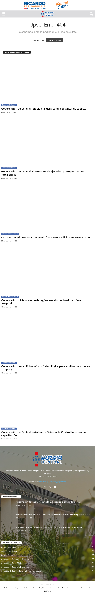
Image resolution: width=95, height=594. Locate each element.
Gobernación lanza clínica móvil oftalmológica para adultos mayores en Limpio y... (45, 368)
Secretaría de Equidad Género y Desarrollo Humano (21, 571)
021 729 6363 (51, 476)
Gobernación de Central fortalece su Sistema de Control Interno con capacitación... (43, 433)
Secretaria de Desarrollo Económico (15, 567)
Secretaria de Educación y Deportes (15, 559)
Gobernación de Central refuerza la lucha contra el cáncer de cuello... (43, 108)
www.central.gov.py (48, 584)
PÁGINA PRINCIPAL (54, 40)
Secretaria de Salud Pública (11, 563)
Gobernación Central (9, 105)
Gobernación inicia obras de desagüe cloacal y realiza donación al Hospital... (41, 302)
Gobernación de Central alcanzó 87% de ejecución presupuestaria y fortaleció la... (42, 173)
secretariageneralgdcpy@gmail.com (53, 482)
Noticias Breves (7, 555)
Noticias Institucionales (10, 234)
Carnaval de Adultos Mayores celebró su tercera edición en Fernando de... (46, 237)
